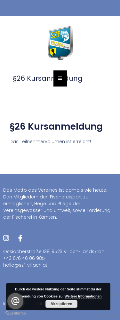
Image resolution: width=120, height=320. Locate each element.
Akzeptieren (61, 304)
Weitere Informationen (83, 296)
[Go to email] (15, 301)
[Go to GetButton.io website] (15, 313)
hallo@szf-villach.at (25, 265)
